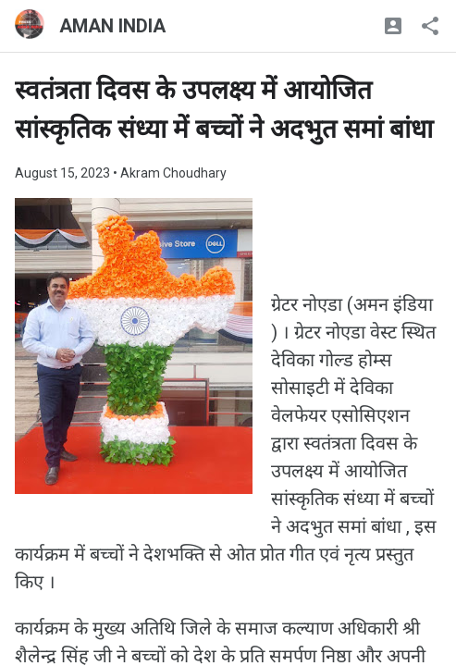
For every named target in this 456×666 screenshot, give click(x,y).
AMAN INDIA (112, 26)
